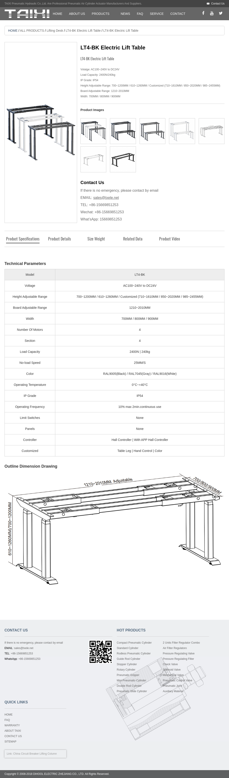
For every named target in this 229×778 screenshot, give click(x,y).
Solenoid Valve (172, 669)
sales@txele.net (106, 198)
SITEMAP (10, 741)
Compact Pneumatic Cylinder (134, 642)
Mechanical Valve (173, 675)
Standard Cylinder (127, 648)
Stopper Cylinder (127, 664)
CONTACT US (13, 736)
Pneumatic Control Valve (177, 680)
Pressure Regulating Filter (178, 658)
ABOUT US (77, 14)
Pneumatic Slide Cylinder (132, 691)
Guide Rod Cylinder (128, 658)
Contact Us (218, 3)
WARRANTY (12, 725)
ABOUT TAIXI (12, 730)
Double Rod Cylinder (129, 685)
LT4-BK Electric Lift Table (83, 30)
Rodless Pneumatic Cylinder (134, 653)
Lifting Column (48, 753)
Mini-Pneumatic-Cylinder (131, 680)
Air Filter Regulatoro (175, 648)
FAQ (140, 14)
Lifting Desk (55, 30)
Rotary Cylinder (126, 669)
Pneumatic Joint (172, 685)
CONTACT (177, 14)
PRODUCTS (100, 14)
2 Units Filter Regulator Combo (181, 642)
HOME (57, 14)
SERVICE (157, 14)
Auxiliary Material (173, 691)
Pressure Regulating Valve (179, 653)
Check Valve (170, 664)
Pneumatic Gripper (128, 675)
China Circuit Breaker (26, 753)
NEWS (125, 14)
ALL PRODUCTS (32, 30)
